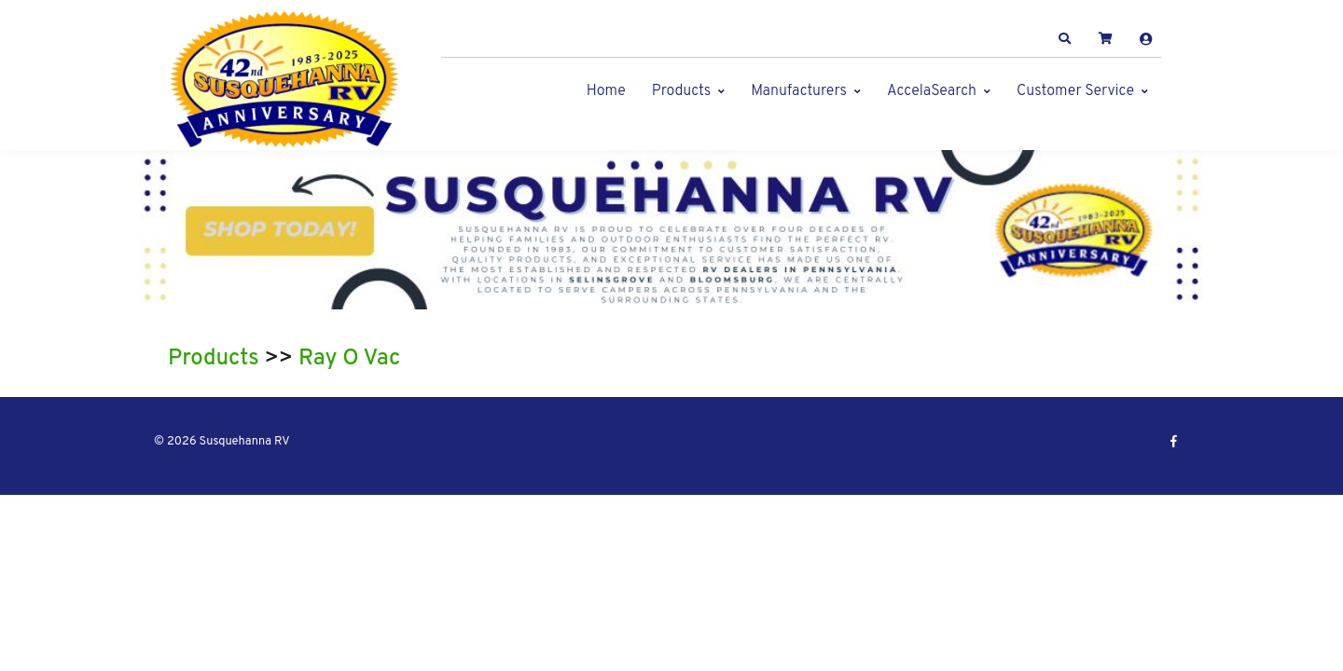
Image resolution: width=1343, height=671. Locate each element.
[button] (1065, 39)
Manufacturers (799, 91)
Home (606, 91)
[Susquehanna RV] (284, 79)
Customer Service (1075, 91)
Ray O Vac (349, 359)
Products (681, 91)
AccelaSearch (931, 91)
